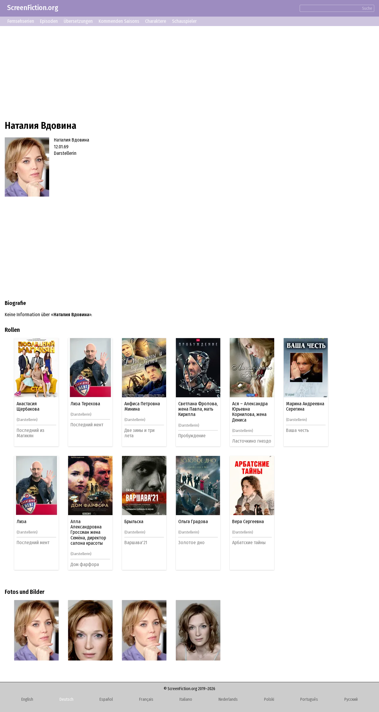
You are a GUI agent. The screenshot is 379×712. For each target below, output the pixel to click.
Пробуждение (191, 435)
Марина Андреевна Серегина (305, 406)
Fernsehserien (20, 21)
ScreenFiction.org (32, 8)
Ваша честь (297, 430)
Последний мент (86, 424)
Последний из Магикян (30, 432)
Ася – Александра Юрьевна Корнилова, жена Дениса (250, 412)
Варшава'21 (135, 542)
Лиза (21, 521)
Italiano (185, 699)
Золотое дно (191, 542)
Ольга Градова (193, 521)
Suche (367, 8)
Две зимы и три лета (139, 432)
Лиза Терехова (85, 403)
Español (106, 699)
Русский (351, 699)
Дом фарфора (84, 564)
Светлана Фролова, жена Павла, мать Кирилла (198, 409)
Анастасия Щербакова (28, 406)
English (27, 699)
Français (146, 699)
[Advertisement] (182, 72)
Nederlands (228, 699)
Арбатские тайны (249, 542)
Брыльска (133, 521)
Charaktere (155, 21)
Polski (269, 699)
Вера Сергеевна (248, 521)
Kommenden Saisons (119, 21)
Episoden (49, 21)
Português (309, 699)
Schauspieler (184, 21)
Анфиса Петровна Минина (142, 406)
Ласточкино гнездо (251, 441)
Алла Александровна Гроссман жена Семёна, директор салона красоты (88, 532)
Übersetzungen (78, 21)
